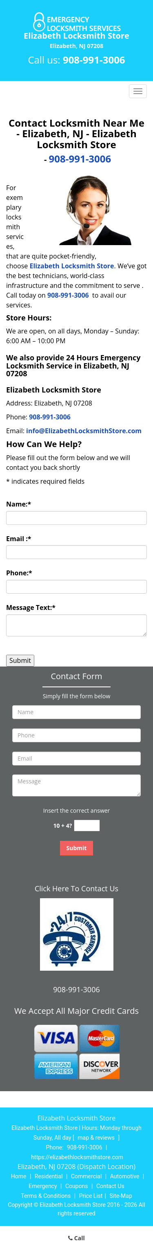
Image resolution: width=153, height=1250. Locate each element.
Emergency (43, 1186)
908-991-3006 (94, 59)
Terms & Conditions (46, 1196)
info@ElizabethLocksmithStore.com (84, 430)
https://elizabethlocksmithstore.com (77, 1157)
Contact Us (110, 1186)
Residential (49, 1176)
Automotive (125, 1176)
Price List (91, 1196)
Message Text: (30, 607)
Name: (18, 504)
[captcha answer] (87, 825)
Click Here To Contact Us (76, 888)
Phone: (19, 572)
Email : (18, 538)
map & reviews (97, 1137)
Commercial (86, 1176)
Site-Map (121, 1196)
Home (19, 1176)
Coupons (76, 1186)
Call (76, 1238)
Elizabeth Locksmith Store (72, 265)
